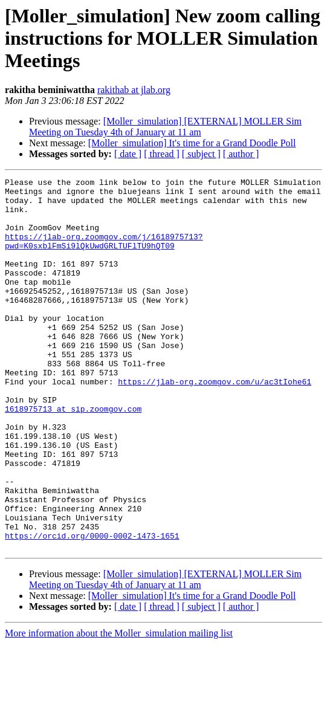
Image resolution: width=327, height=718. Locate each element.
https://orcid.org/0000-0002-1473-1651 (92, 608)
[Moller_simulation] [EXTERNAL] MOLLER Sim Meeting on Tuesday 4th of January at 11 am (165, 126)
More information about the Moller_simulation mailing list (119, 707)
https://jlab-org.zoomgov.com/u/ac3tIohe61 (214, 423)
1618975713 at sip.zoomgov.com (73, 455)
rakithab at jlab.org (133, 90)
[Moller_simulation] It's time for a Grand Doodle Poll (192, 143)
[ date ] (127, 154)
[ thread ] (162, 154)
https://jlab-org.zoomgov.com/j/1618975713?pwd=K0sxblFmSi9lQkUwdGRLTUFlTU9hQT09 (104, 254)
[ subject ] (201, 154)
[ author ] (241, 154)
